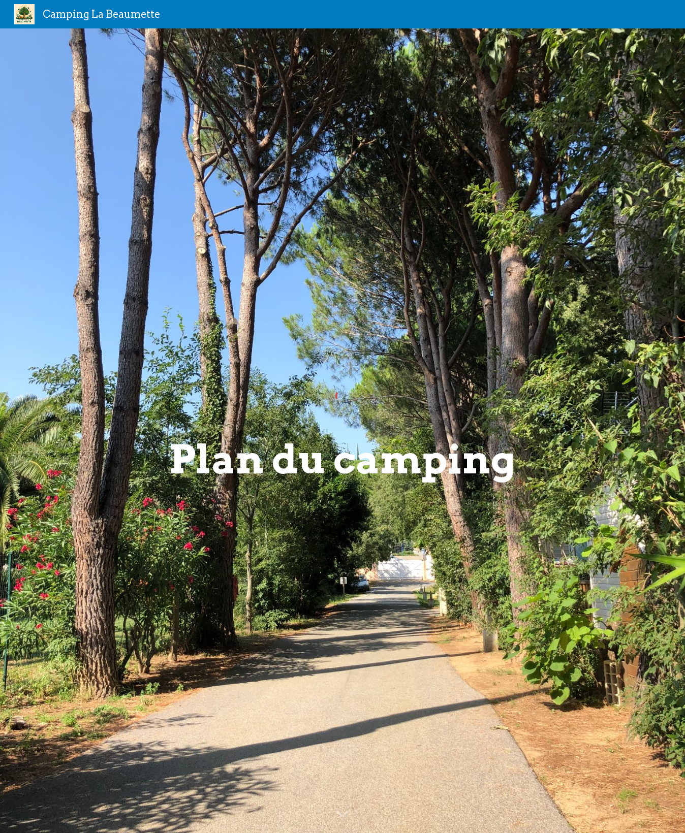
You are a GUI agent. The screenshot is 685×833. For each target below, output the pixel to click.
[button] (342, 815)
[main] (342, 459)
